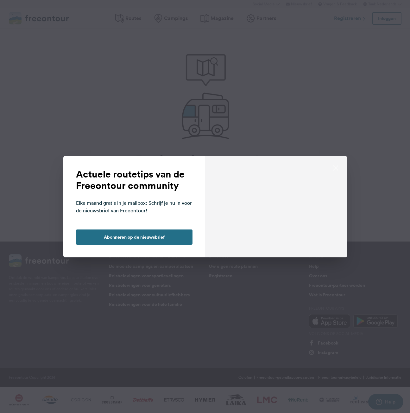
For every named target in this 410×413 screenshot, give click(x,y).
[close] (335, 167)
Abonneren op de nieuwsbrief (134, 237)
